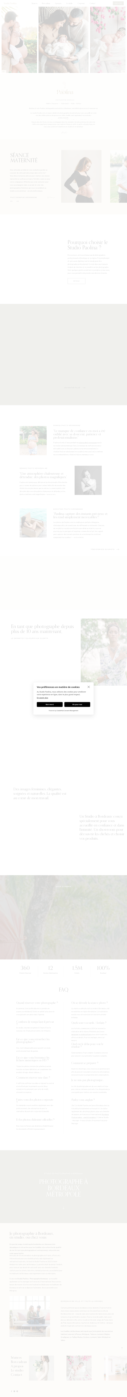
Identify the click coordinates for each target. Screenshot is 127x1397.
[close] (89, 687)
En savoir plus (42, 698)
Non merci (50, 704)
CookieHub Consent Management (67, 710)
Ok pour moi (77, 704)
